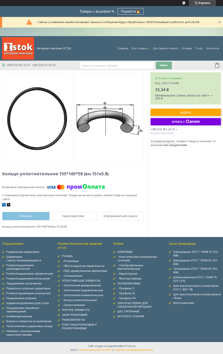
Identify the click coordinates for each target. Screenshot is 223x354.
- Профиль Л (125, 288)
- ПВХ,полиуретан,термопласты (83, 266)
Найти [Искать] (164, 65)
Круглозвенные (183, 303)
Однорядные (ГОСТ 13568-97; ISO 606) (195, 253)
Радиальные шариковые (22, 252)
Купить (185, 112)
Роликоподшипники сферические (29, 273)
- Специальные (72, 276)
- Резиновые (70, 261)
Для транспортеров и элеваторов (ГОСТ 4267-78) (196, 287)
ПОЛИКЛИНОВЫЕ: (129, 283)
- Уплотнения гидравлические (82, 290)
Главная (122, 48)
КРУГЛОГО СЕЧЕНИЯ (130, 316)
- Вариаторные (127, 273)
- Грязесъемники (73, 305)
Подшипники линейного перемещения (22, 309)
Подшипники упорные (21, 298)
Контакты (213, 48)
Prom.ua (130, 346)
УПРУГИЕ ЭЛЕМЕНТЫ (75, 310)
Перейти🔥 (130, 11)
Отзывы (187, 48)
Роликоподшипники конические (28, 293)
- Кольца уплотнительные (79, 300)
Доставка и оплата (165, 48)
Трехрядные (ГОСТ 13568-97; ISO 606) (195, 270)
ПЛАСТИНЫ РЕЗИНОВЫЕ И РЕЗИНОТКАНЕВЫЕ (79, 326)
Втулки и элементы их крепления (28, 321)
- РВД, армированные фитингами (84, 271)
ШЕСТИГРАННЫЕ (128, 311)
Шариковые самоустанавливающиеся (23, 258)
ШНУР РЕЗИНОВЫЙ (74, 315)
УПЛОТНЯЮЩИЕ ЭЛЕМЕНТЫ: (81, 280)
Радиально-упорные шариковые (28, 288)
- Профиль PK (126, 298)
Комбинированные (19, 316)
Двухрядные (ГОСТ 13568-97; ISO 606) (195, 262)
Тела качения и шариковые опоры (29, 326)
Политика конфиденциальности (133, 350)
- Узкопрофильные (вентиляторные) (130, 267)
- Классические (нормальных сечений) (137, 258)
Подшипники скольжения (23, 283)
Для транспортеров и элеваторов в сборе (197, 296)
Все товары (139, 48)
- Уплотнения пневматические (82, 295)
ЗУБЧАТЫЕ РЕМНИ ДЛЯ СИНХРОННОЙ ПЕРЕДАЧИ (134, 305)
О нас (199, 48)
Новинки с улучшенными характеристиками (23, 332)
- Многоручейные (129, 278)
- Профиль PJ (126, 293)
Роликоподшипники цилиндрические (20, 267)
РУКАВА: (67, 256)
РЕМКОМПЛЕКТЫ (73, 320)
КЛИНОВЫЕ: (125, 252)
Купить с (186, 122)
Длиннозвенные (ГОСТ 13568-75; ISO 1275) (195, 279)
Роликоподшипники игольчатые (28, 278)
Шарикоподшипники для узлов (27, 303)
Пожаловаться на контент (95, 350)
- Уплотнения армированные (81, 285)
